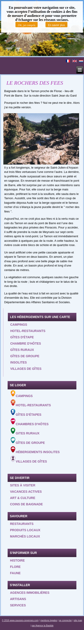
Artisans (18, 599)
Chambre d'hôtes (25, 343)
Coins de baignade (26, 504)
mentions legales (48, 620)
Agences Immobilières (30, 592)
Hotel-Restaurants (31, 403)
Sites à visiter (22, 485)
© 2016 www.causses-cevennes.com (20, 620)
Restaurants (22, 524)
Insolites (18, 362)
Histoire (17, 560)
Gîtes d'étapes (26, 412)
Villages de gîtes (25, 368)
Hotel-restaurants (27, 331)
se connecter (65, 620)
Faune (15, 573)
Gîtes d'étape (22, 337)
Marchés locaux (25, 536)
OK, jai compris (26, 25)
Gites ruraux (25, 431)
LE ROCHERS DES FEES (34, 83)
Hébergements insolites (35, 450)
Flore (15, 567)
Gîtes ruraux (22, 350)
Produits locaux (25, 530)
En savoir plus (56, 25)
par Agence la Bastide (43, 625)
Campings (18, 324)
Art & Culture (22, 498)
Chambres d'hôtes (30, 422)
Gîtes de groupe (24, 356)
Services (18, 605)
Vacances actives (26, 491)
